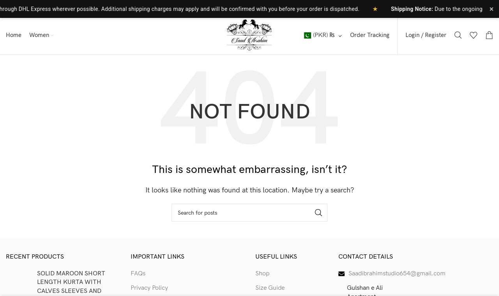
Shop (262, 273)
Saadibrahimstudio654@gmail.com (397, 273)
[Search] (458, 35)
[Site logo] (249, 35)
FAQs (138, 273)
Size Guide (270, 288)
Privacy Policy (149, 288)
